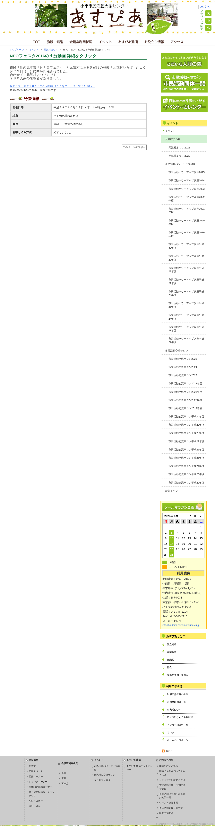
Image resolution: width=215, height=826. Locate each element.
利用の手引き (174, 686)
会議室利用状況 (81, 41)
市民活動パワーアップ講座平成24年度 (186, 317)
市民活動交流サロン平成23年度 (186, 474)
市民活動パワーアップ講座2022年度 (186, 199)
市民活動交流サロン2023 (182, 375)
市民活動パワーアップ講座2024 (186, 180)
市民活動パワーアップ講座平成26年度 (186, 293)
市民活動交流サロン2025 (182, 358)
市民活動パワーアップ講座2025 (186, 172)
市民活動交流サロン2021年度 (185, 391)
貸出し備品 (34, 806)
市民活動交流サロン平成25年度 (186, 457)
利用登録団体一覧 (176, 702)
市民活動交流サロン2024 (182, 367)
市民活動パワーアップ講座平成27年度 (186, 281)
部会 (169, 667)
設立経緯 (171, 644)
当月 (63, 773)
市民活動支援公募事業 (171, 807)
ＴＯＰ (36, 41)
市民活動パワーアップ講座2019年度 (186, 234)
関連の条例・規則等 (177, 675)
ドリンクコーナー (38, 781)
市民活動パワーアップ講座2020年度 (186, 222)
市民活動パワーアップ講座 (180, 164)
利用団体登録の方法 (177, 694)
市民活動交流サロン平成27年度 (186, 441)
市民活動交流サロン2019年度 (185, 408)
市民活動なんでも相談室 (180, 717)
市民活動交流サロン (176, 350)
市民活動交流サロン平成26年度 (186, 449)
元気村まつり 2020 (179, 155)
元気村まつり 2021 (179, 147)
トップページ (17, 49)
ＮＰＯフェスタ (102, 780)
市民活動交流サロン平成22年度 (186, 482)
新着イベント (172, 490)
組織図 (170, 659)
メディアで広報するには (172, 780)
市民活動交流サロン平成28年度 (186, 432)
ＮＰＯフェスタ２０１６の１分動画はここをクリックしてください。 (52, 86)
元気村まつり (51, 49)
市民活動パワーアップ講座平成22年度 (186, 340)
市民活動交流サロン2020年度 (185, 400)
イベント (105, 41)
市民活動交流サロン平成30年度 (186, 416)
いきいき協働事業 (168, 802)
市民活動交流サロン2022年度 (185, 383)
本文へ (205, 7)
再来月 (64, 783)
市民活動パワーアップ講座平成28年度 (186, 269)
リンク (170, 732)
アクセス (177, 41)
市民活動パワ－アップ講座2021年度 (186, 210)
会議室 (32, 766)
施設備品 (33, 760)
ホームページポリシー (179, 740)
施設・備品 (55, 41)
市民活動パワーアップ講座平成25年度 (186, 305)
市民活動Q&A (174, 709)
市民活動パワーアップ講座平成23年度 (186, 328)
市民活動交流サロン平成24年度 (186, 466)
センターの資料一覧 (177, 725)
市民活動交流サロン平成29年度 (186, 424)
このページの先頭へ (134, 147)
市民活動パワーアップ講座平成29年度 (186, 258)
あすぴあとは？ (175, 636)
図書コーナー (36, 776)
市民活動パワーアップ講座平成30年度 (186, 246)
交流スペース (36, 771)
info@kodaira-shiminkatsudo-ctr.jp (181, 625)
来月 (63, 778)
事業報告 (171, 652)
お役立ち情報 (154, 41)
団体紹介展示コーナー (40, 787)
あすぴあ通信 (128, 41)
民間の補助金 (166, 813)
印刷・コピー (36, 800)
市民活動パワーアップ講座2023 (186, 188)
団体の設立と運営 (168, 766)
